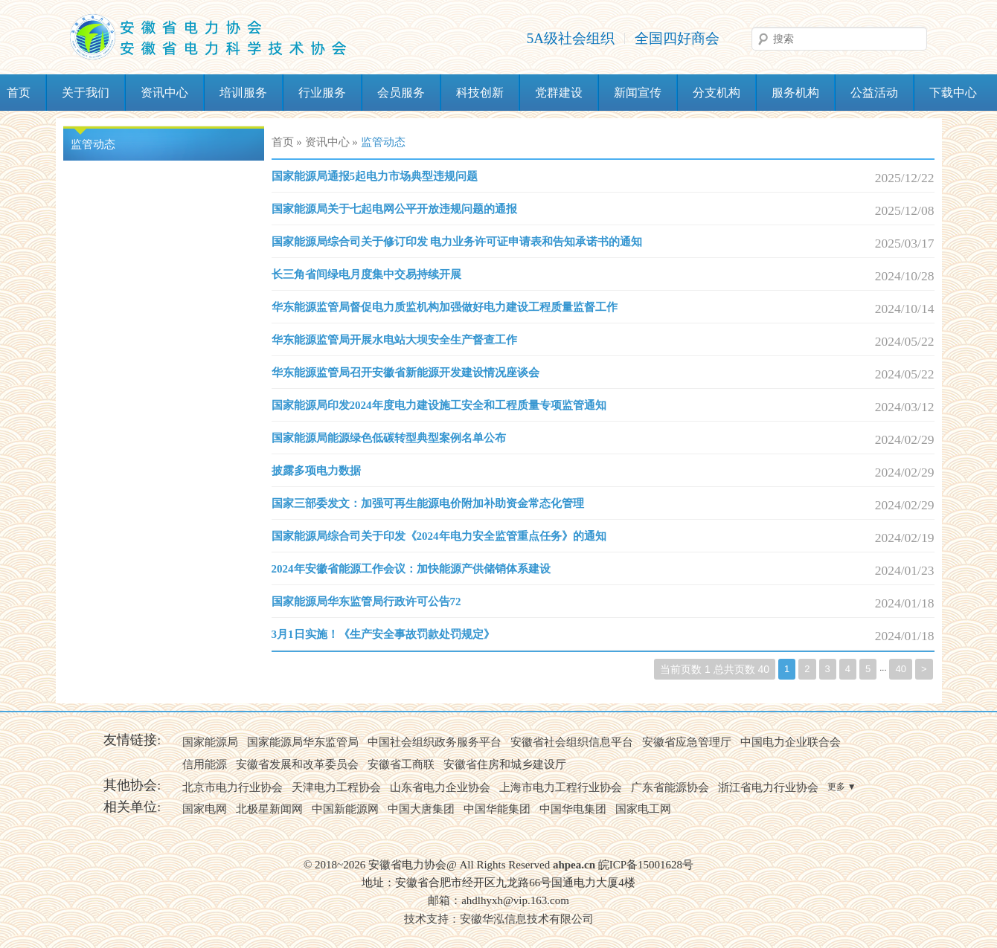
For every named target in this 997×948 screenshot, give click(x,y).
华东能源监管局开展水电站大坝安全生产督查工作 (394, 340)
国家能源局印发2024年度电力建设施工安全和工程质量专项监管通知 (439, 405)
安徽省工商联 (401, 764)
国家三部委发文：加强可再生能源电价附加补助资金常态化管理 (428, 503)
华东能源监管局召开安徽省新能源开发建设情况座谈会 (405, 372)
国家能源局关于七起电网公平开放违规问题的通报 (394, 209)
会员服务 (401, 92)
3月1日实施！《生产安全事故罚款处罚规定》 (383, 634)
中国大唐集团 (421, 809)
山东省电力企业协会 (440, 787)
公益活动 (874, 92)
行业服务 (322, 92)
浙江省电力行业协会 (768, 787)
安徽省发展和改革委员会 (297, 764)
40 (900, 668)
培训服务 (243, 92)
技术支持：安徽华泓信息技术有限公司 (499, 919)
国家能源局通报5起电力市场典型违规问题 (375, 176)
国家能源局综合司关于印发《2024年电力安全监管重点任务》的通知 (439, 536)
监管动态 (93, 144)
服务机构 (795, 92)
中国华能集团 (497, 809)
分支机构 (716, 92)
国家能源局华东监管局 (303, 742)
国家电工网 (643, 809)
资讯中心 (164, 92)
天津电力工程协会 (336, 787)
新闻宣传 (637, 92)
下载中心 (953, 92)
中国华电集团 (572, 809)
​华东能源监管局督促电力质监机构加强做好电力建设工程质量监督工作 (445, 307)
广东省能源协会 (670, 787)
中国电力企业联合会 (790, 742)
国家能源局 (210, 742)
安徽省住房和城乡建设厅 (504, 764)
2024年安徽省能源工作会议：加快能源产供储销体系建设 (411, 569)
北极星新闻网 (269, 809)
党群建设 (559, 92)
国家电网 (204, 809)
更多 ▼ (841, 786)
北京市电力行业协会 (232, 787)
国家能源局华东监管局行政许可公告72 (366, 601)
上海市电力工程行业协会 (560, 787)
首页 (283, 142)
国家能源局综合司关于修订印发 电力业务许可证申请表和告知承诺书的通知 (457, 242)
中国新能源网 (345, 809)
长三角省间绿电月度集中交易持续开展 (366, 274)
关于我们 (85, 92)
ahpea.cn (574, 865)
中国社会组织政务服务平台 (434, 742)
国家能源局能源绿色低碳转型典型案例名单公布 (389, 438)
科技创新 (480, 92)
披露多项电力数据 (316, 471)
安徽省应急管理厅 (686, 742)
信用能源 (204, 764)
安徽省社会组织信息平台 (571, 742)
